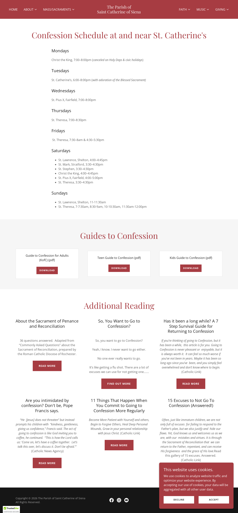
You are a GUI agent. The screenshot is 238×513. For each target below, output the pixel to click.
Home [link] (13, 9)
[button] (30, 9)
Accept (214, 499)
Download (47, 270)
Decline (178, 499)
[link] (119, 12)
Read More (47, 366)
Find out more (119, 383)
